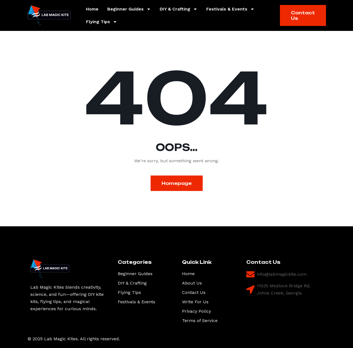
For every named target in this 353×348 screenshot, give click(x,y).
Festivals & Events (230, 9)
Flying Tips (101, 22)
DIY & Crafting (178, 9)
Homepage (177, 183)
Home (92, 9)
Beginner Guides (129, 9)
